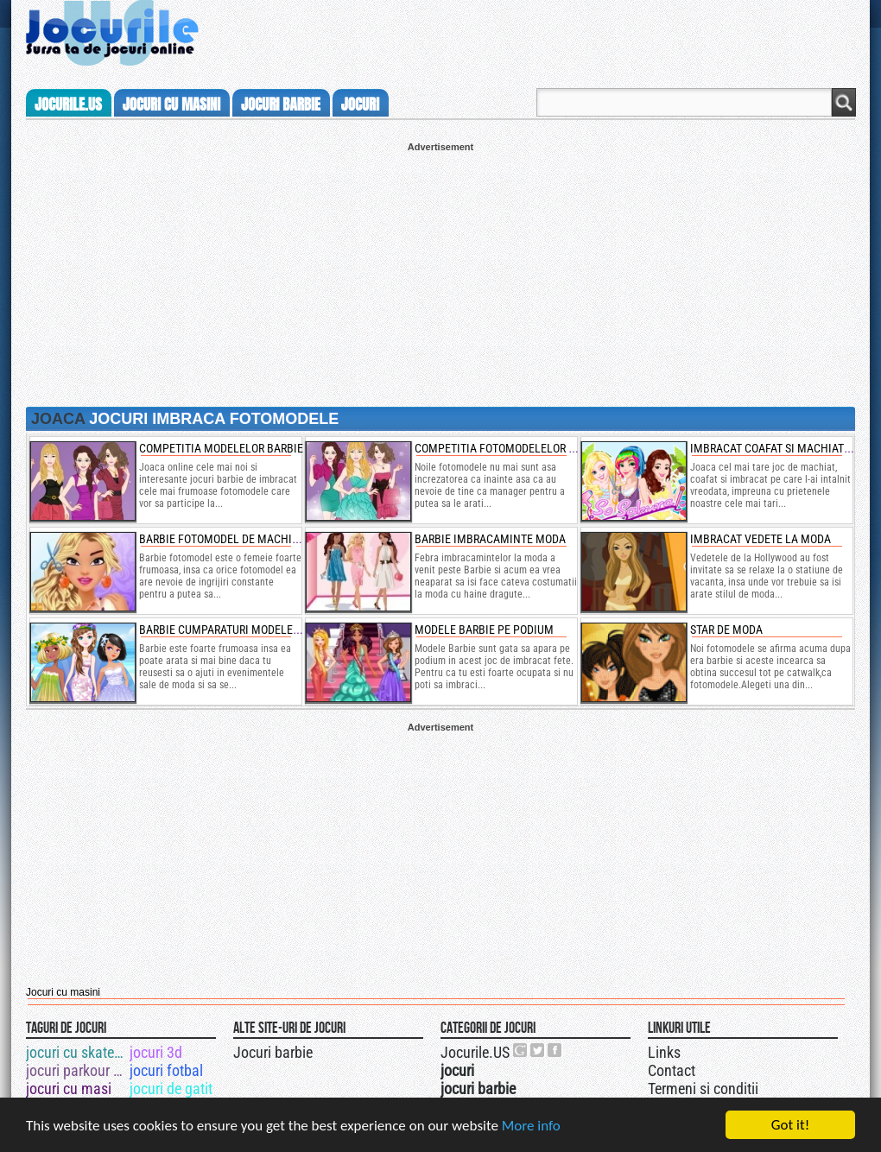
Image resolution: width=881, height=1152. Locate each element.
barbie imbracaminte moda (490, 539)
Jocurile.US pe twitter (538, 1050)
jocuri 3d (156, 1052)
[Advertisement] (440, 273)
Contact (671, 1070)
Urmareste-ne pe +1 (521, 1050)
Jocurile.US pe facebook (555, 1050)
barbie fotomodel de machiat (221, 539)
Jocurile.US (475, 1052)
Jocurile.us (68, 104)
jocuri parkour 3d (76, 1070)
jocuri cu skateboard (76, 1052)
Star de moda (726, 629)
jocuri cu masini (171, 104)
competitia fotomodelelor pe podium (519, 448)
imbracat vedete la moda (760, 539)
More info (531, 1126)
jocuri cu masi (68, 1088)
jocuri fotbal (166, 1070)
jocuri (360, 104)
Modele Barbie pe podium (484, 629)
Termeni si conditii (703, 1088)
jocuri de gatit (171, 1088)
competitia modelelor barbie (221, 448)
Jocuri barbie (273, 1052)
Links (664, 1052)
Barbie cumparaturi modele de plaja (241, 629)
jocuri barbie (280, 104)
